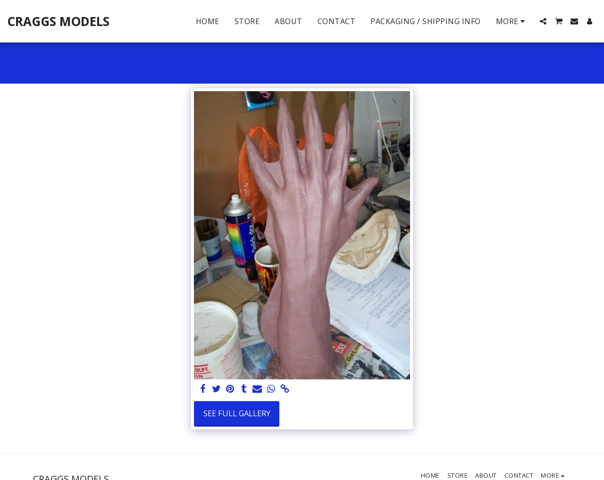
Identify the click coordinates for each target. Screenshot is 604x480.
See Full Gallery (236, 413)
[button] (543, 21)
